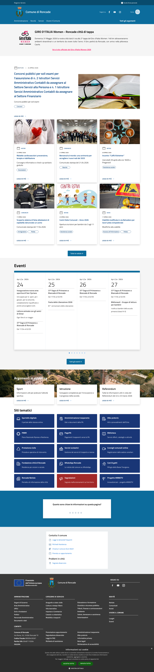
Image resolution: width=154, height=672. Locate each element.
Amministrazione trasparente (88, 632)
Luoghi (111, 618)
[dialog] (77, 659)
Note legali (81, 641)
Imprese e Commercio (54, 611)
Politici (16, 614)
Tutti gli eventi (75, 361)
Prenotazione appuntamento (56, 632)
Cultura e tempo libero (54, 605)
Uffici (16, 608)
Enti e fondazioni (20, 611)
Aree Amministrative (21, 605)
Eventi (111, 621)
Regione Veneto (19, 2)
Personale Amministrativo (23, 617)
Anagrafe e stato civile (54, 602)
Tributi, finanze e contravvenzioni (89, 608)
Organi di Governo (21, 602)
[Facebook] (107, 11)
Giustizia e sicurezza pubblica (88, 605)
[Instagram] (118, 11)
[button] (77, 668)
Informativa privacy (84, 638)
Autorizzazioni (82, 617)
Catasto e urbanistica (54, 614)
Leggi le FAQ (50, 638)
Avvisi (106, 213)
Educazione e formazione (86, 602)
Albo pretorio (82, 635)
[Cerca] (137, 11)
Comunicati (65, 148)
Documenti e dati (20, 620)
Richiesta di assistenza (54, 641)
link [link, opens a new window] (97, 659)
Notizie (21, 68)
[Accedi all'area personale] (129, 2)
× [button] (151, 649)
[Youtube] (113, 11)
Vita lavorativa (51, 608)
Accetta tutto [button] (68, 664)
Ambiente (81, 611)
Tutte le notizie (76, 253)
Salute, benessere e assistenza (88, 614)
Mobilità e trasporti (53, 617)
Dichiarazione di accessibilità (88, 644)
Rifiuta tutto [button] (86, 663)
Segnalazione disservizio (55, 635)
